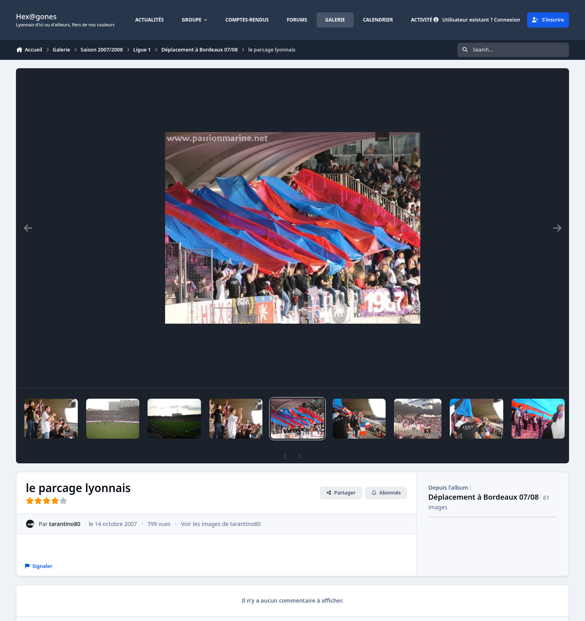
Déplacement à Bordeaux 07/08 (483, 497)
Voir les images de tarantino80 (221, 524)
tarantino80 (64, 524)
